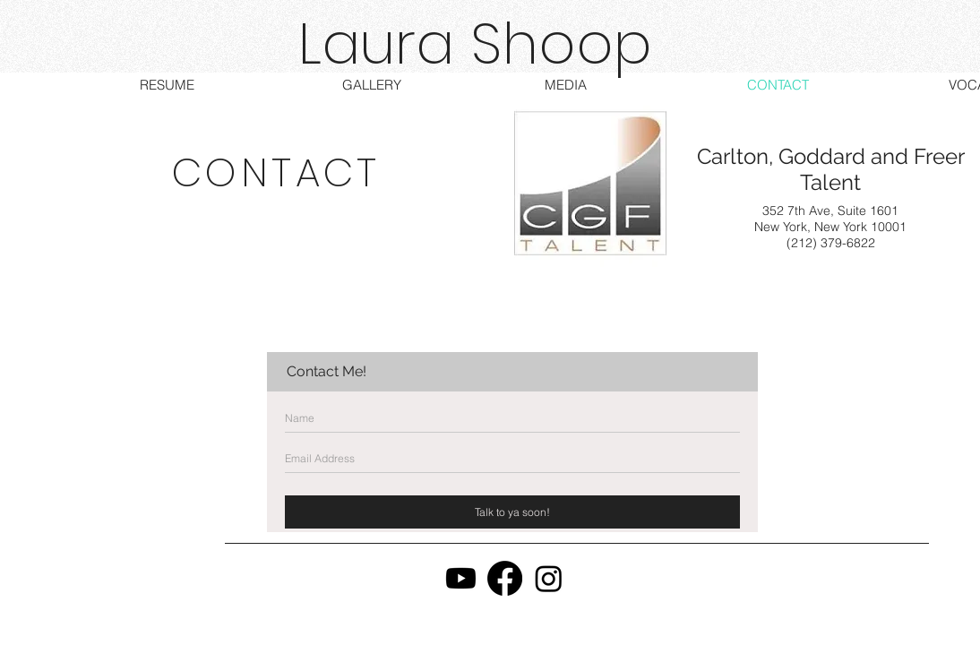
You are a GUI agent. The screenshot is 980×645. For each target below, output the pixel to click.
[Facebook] (504, 578)
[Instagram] (548, 578)
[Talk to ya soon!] (512, 512)
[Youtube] (460, 578)
